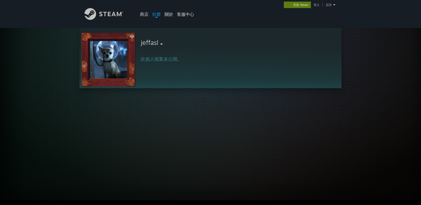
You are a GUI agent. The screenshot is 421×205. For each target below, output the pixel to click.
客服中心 (185, 14)
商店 (144, 14)
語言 (329, 5)
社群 (156, 14)
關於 (169, 14)
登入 (317, 5)
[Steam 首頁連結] (108, 18)
